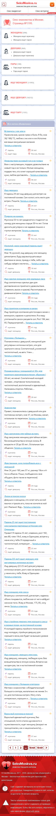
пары (14, 64)
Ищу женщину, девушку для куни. (20, 654)
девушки (16, 48)
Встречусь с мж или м (14, 131)
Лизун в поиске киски (15, 496)
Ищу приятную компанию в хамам (20, 308)
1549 (40, 747)
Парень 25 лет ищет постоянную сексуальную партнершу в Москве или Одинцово (23, 526)
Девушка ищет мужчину (23, 56)
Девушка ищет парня (22, 52)
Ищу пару (16, 112)
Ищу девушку (18, 97)
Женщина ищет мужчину (23, 36)
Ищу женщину (19, 82)
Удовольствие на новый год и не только (23, 160)
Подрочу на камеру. (13, 216)
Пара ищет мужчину (21, 68)
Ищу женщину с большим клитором (21, 684)
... (26, 747)
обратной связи (32, 811)
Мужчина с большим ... (15, 337)
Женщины (17, 32)
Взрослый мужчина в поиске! (18, 713)
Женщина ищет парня (22, 40)
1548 (32, 747)
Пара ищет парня (20, 71)
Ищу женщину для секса (16, 592)
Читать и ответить (12, 145)
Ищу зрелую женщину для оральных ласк (24, 278)
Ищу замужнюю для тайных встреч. (21, 433)
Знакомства (10, 407)
